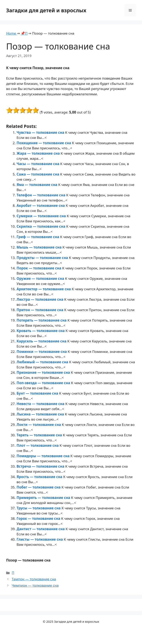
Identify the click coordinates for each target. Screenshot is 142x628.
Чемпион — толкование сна (35, 585)
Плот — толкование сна (38, 445)
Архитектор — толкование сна (44, 289)
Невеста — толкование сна (41, 403)
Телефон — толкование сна (41, 195)
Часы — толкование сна (38, 163)
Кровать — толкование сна (41, 330)
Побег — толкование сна (39, 487)
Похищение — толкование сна (44, 143)
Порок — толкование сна (39, 268)
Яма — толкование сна (37, 184)
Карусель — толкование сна (42, 341)
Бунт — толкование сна (38, 393)
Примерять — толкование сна (44, 497)
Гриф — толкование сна (38, 236)
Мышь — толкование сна (40, 247)
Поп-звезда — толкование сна (44, 382)
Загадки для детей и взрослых (46, 10)
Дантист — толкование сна (41, 529)
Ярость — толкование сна (40, 476)
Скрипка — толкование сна (41, 226)
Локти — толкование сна (39, 424)
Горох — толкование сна (39, 518)
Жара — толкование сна (39, 153)
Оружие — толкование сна (41, 278)
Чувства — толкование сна (41, 132)
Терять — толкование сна (40, 435)
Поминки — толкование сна (42, 351)
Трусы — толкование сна (39, 508)
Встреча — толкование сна (41, 466)
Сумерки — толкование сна (42, 216)
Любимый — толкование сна (43, 362)
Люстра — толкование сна (40, 299)
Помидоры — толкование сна (43, 456)
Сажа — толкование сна (38, 174)
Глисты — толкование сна (40, 539)
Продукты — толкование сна (43, 257)
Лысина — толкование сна (41, 414)
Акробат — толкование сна (41, 205)
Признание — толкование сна (44, 372)
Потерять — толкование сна (42, 320)
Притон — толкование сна (40, 309)
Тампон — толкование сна (34, 579)
